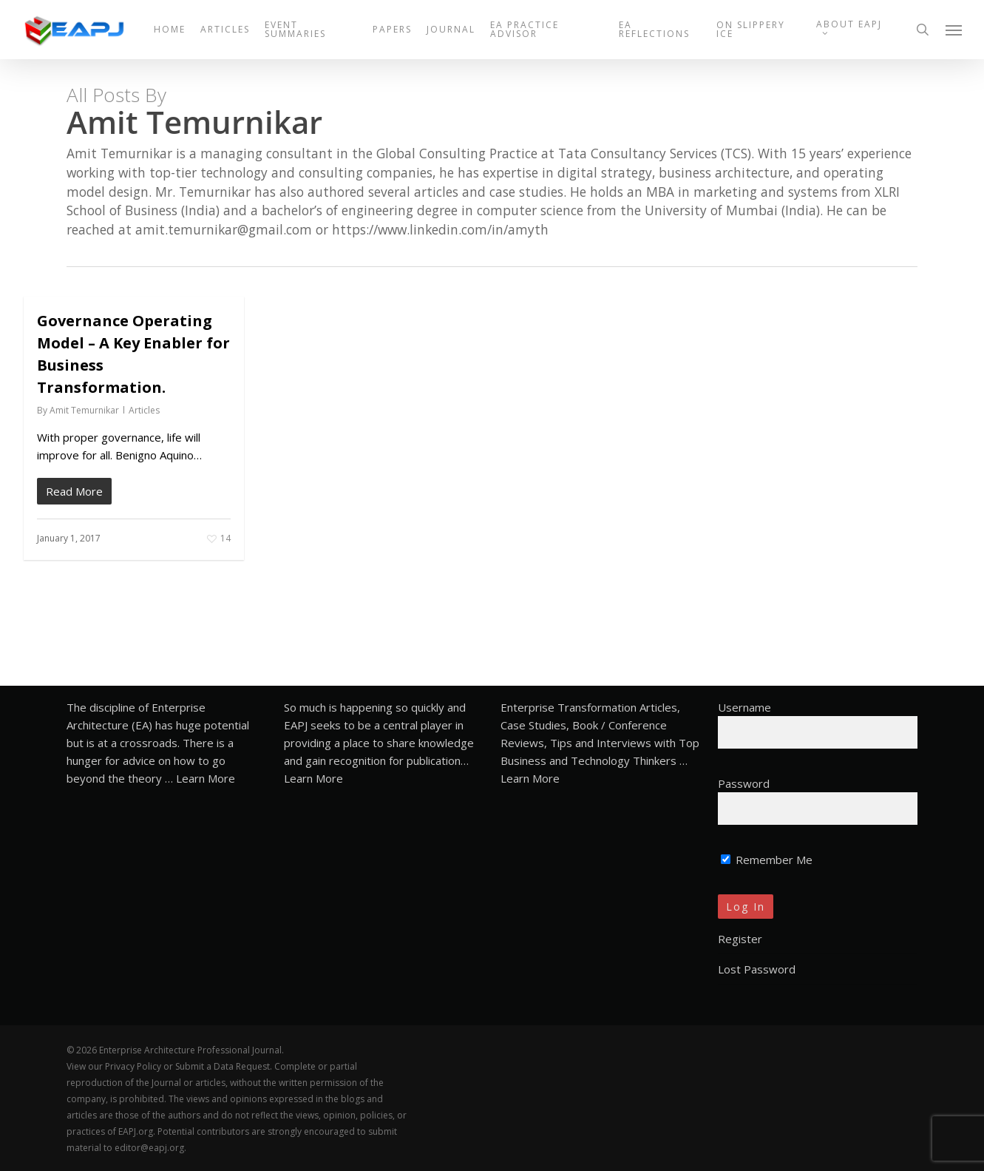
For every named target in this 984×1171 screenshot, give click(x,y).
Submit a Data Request (222, 1066)
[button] (954, 29)
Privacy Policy (133, 1066)
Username (744, 707)
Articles (144, 410)
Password (744, 783)
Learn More (205, 778)
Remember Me (766, 859)
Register (740, 938)
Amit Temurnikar (84, 410)
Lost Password (756, 969)
